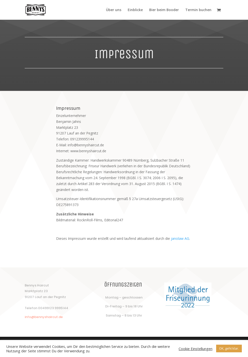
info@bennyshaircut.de (44, 317)
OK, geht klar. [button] (229, 348)
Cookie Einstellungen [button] (195, 348)
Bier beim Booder (164, 10)
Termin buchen (198, 10)
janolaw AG (180, 238)
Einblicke (135, 10)
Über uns (113, 10)
